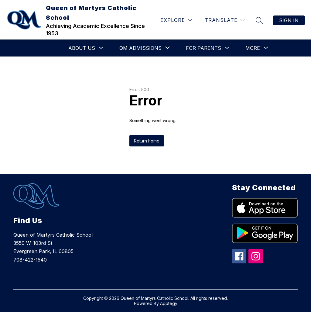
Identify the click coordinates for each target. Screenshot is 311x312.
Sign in (289, 20)
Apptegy (168, 303)
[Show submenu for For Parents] (203, 48)
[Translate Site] (224, 20)
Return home (146, 140)
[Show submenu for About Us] (81, 48)
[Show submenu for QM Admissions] (140, 48)
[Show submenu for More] (252, 48)
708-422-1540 (30, 260)
